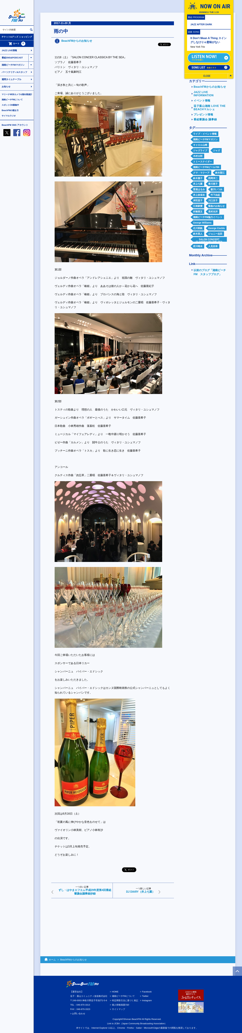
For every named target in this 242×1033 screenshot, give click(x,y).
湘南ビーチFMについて (12, 99)
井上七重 (198, 183)
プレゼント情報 (203, 114)
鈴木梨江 (220, 172)
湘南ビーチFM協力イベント (207, 217)
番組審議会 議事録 (205, 119)
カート (16, 44)
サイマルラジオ (9, 116)
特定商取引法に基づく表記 (125, 1000)
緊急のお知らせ (216, 206)
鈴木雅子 (198, 178)
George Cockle (216, 228)
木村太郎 (198, 156)
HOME (115, 991)
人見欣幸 (213, 246)
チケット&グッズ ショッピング (17, 37)
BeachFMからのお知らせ (76, 40)
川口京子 (213, 200)
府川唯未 (198, 246)
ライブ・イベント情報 (205, 133)
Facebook (147, 991)
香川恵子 (213, 183)
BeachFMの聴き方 (10, 110)
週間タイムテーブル (11, 79)
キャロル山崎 (200, 145)
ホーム (52, 959)
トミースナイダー (202, 161)
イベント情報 (202, 100)
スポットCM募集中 (10, 105)
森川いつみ (216, 189)
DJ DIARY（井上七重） (140, 891)
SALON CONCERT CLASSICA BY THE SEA (209, 240)
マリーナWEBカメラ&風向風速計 (17, 94)
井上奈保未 (199, 195)
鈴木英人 (198, 233)
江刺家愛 (198, 206)
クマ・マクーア (201, 172)
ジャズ (216, 150)
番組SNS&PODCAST (12, 57)
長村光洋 (213, 211)
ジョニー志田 (215, 233)
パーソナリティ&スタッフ (14, 72)
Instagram (147, 1000)
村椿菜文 (198, 211)
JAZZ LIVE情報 (9, 50)
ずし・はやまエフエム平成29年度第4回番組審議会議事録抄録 (84, 892)
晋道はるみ (199, 189)
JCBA (117, 1023)
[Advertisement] (112, 926)
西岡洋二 (213, 178)
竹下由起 (215, 195)
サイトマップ (118, 1009)
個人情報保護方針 (120, 1005)
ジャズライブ (200, 150)
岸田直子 (198, 200)
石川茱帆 (198, 228)
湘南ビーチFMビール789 (206, 167)
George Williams (202, 222)
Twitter (145, 996)
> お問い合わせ (77, 1013)
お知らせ (6, 86)
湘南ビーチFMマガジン (13, 65)
